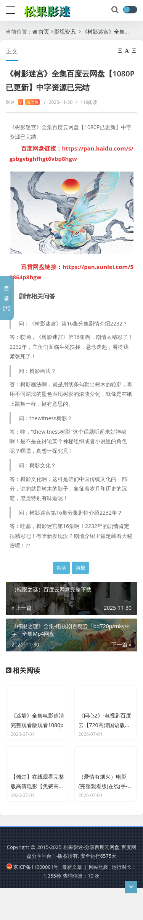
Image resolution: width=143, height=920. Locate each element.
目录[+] (6, 298)
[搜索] (115, 10)
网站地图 (99, 898)
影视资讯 (65, 31)
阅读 (61, 567)
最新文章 (72, 898)
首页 (44, 31)
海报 (80, 567)
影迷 (23, 102)
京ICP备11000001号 (32, 898)
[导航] (10, 9)
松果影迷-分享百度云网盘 (91, 879)
